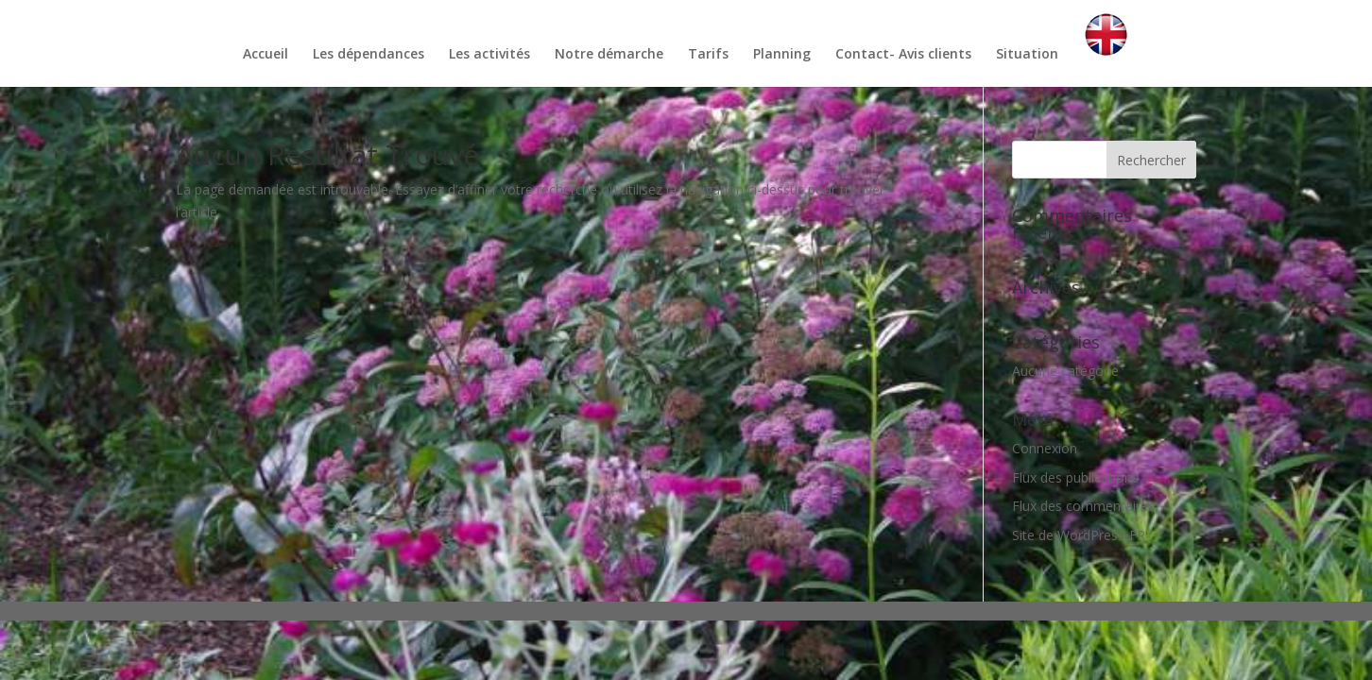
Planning (782, 54)
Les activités (489, 54)
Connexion (1044, 448)
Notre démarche (609, 54)
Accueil (265, 54)
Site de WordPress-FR (1078, 535)
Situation (1027, 54)
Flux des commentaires (1083, 506)
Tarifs (708, 54)
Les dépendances (368, 54)
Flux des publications (1075, 477)
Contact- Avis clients (903, 54)
